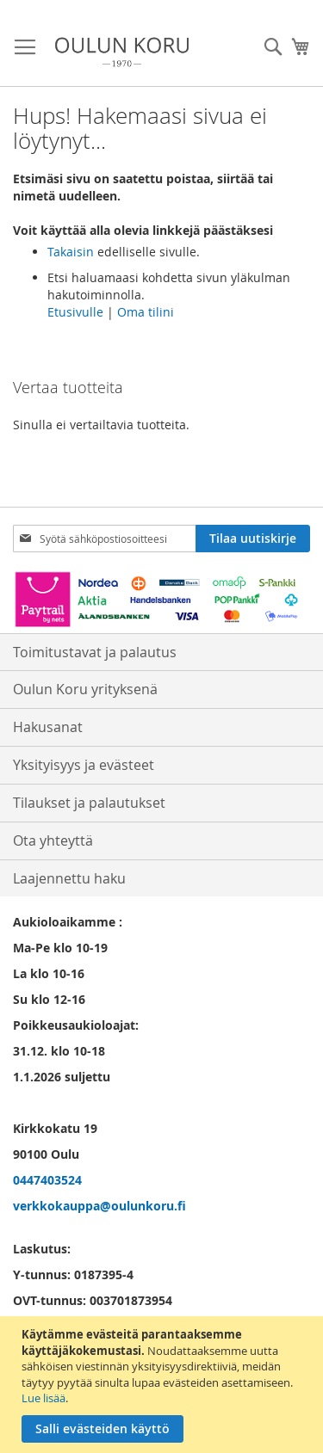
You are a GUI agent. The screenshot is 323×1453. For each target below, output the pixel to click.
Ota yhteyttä (53, 840)
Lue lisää (43, 1398)
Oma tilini (145, 312)
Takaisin (70, 251)
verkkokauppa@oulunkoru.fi (99, 1205)
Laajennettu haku (69, 878)
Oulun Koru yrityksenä (85, 689)
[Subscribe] (253, 538)
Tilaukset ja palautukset (89, 802)
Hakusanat (48, 726)
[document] (164, 1385)
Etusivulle (75, 312)
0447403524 (47, 1180)
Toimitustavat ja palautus (95, 652)
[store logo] (121, 52)
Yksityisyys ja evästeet (83, 764)
